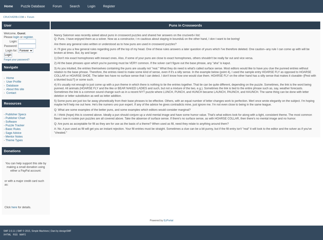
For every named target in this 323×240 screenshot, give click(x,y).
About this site (15, 89)
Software (11, 121)
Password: (10, 46)
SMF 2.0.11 (9, 231)
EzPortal (168, 220)
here (14, 207)
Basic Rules (13, 129)
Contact (11, 92)
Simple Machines (40, 231)
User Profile (13, 81)
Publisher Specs (15, 114)
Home (10, 78)
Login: (13, 41)
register (28, 37)
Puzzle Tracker (14, 125)
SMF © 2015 (23, 231)
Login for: (11, 50)
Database (12, 85)
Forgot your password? (17, 59)
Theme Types (14, 140)
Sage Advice (13, 133)
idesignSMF (65, 231)
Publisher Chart (15, 118)
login (16, 37)
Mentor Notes (14, 136)
